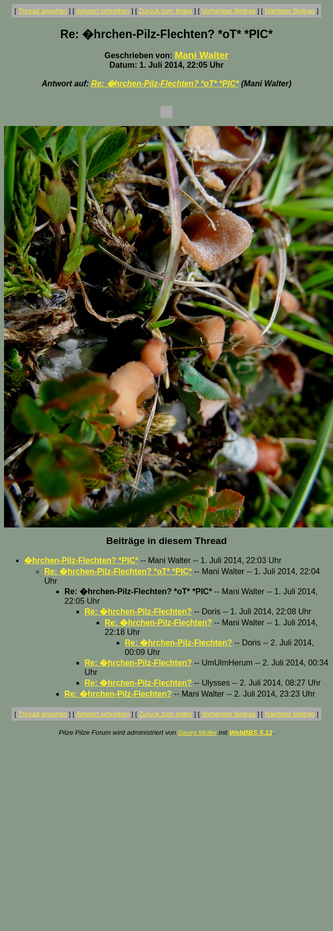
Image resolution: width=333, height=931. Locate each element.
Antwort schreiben (103, 11)
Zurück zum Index (165, 11)
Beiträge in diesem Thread (166, 541)
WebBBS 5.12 (251, 732)
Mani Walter (201, 55)
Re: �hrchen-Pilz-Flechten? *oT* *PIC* (164, 83)
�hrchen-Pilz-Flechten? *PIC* (81, 560)
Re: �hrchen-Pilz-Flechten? (138, 611)
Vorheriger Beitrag (229, 11)
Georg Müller (197, 732)
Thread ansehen (42, 11)
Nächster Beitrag (289, 11)
